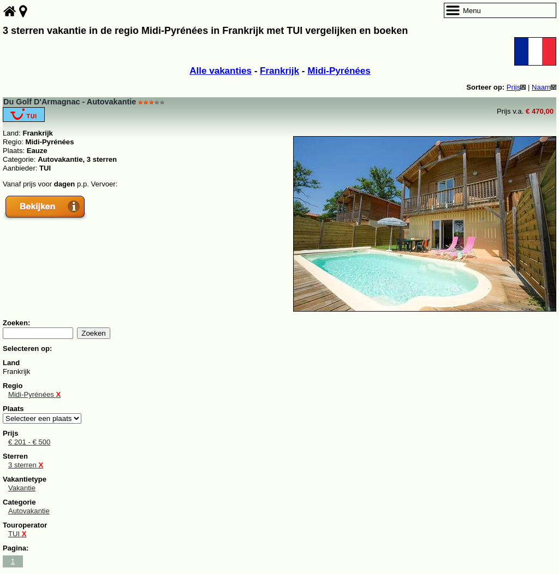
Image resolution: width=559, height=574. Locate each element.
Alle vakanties (220, 71)
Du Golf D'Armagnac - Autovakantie (69, 101)
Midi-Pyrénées (339, 71)
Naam (544, 87)
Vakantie (21, 488)
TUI (17, 534)
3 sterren (25, 465)
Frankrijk (279, 71)
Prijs (516, 87)
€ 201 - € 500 (29, 442)
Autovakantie (29, 511)
